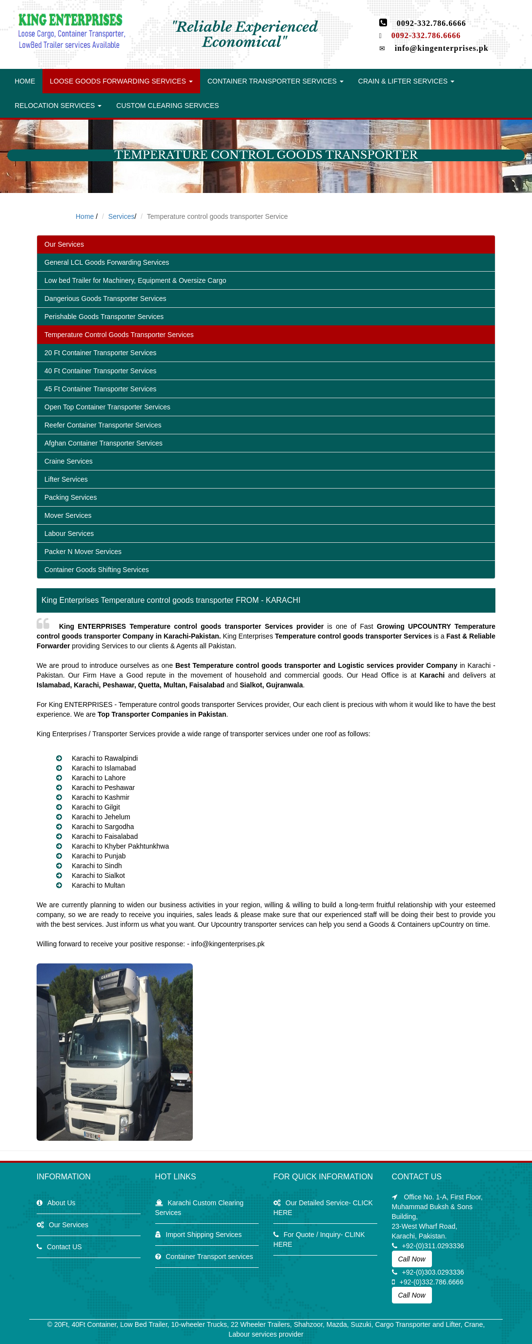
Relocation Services (58, 105)
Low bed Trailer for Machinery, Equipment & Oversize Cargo (135, 280)
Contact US (64, 1247)
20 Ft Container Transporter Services (100, 353)
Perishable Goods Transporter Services (104, 316)
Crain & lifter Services (406, 81)
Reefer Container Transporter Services (103, 425)
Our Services (64, 244)
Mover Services (67, 515)
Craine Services (68, 461)
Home (25, 81)
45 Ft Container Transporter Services (100, 389)
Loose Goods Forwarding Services (121, 81)
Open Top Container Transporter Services (107, 407)
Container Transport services (209, 1256)
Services (121, 216)
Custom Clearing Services (167, 105)
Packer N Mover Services (83, 551)
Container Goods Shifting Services (96, 570)
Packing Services (70, 497)
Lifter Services (66, 479)
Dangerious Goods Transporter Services (105, 298)
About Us (61, 1203)
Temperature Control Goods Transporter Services (119, 335)
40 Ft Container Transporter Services (100, 371)
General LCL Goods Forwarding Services (106, 262)
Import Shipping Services (204, 1234)
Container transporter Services (275, 81)
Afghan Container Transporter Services (103, 443)
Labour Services (69, 533)
